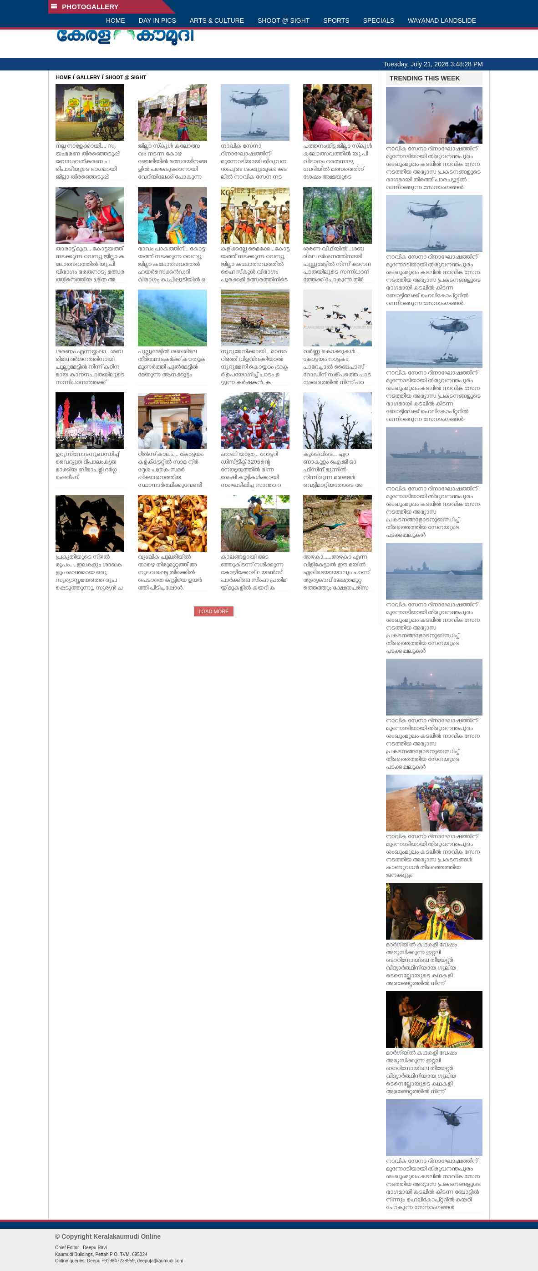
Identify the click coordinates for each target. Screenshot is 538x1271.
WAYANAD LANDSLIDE (442, 20)
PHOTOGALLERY (85, 6)
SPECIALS (378, 20)
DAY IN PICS (157, 20)
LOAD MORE (213, 611)
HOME (115, 20)
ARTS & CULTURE (217, 20)
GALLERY (88, 77)
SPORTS (336, 20)
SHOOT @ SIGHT (284, 20)
